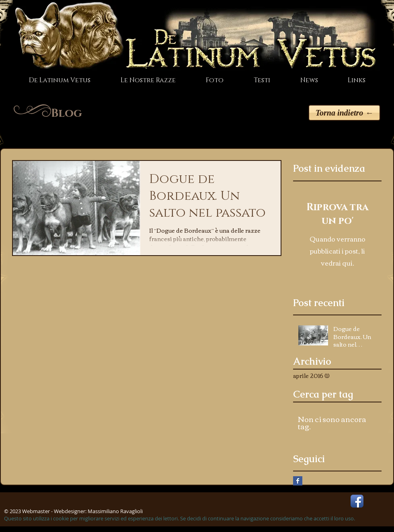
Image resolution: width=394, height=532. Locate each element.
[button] (148, 80)
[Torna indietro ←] (344, 113)
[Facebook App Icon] (357, 501)
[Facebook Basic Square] (297, 480)
